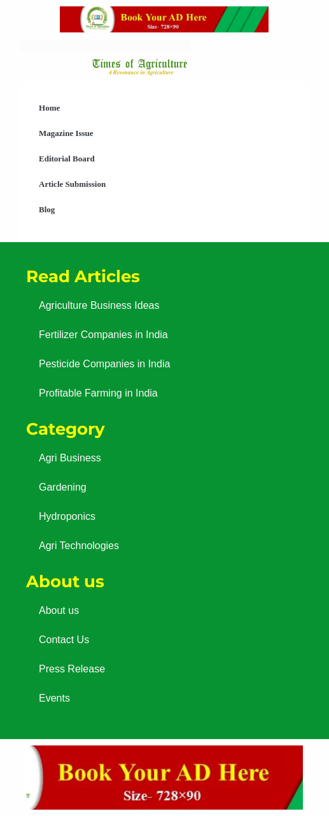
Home (49, 107)
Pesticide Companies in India (104, 363)
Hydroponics (67, 516)
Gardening (63, 487)
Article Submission (72, 184)
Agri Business (70, 457)
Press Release (72, 668)
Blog (47, 209)
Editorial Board (67, 158)
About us (59, 610)
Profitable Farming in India (98, 393)
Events (54, 698)
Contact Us (64, 639)
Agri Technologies (79, 545)
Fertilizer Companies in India (103, 334)
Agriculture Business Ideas (99, 305)
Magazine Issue (66, 133)
